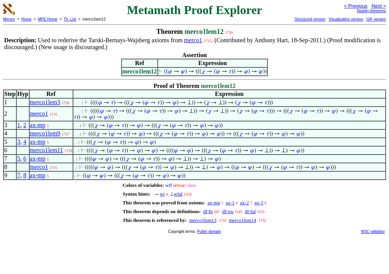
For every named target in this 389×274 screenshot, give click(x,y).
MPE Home (47, 19)
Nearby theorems (371, 11)
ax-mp (38, 125)
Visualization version (346, 19)
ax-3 (259, 203)
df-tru (228, 211)
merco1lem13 (202, 220)
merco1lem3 (45, 102)
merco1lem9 (45, 133)
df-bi (208, 211)
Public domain (209, 231)
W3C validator (373, 231)
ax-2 (244, 203)
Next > (379, 6)
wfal (178, 194)
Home (26, 19)
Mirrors (9, 19)
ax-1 (230, 203)
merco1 (193, 40)
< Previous (355, 6)
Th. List (70, 19)
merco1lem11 (46, 150)
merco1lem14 (242, 220)
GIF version (376, 19)
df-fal (250, 211)
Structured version (309, 19)
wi (162, 194)
